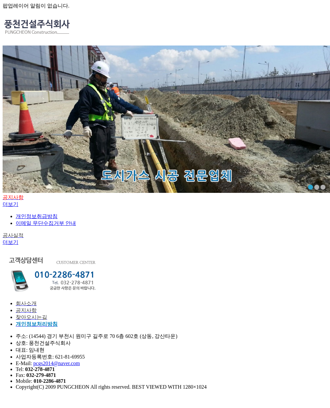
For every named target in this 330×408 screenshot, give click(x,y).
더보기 (10, 204)
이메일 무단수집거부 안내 (46, 223)
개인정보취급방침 (37, 216)
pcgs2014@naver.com (56, 363)
